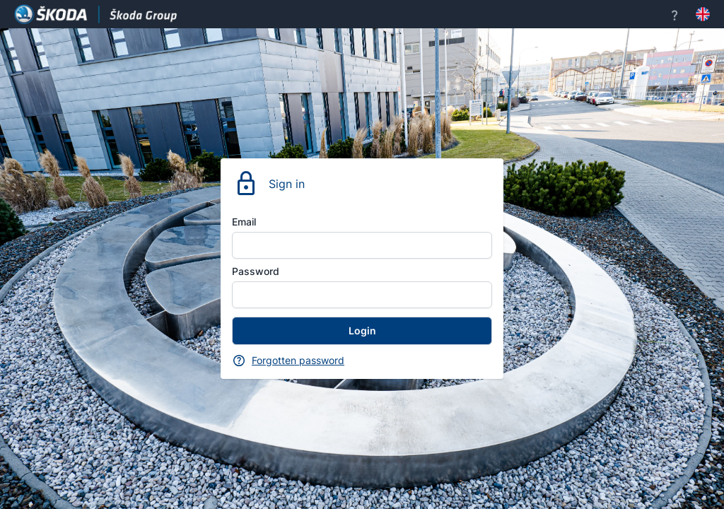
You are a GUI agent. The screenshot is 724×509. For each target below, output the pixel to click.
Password (255, 271)
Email (244, 222)
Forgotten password (298, 360)
